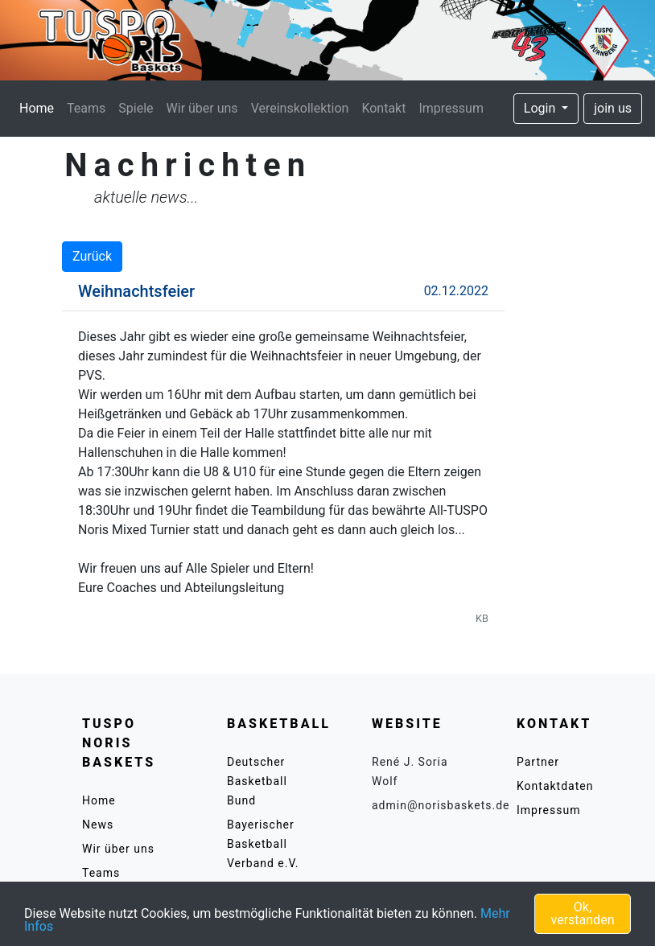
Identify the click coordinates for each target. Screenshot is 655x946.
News (97, 824)
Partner (538, 761)
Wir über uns (202, 108)
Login (541, 108)
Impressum (451, 108)
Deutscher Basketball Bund (257, 781)
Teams (86, 108)
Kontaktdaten (555, 785)
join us (613, 108)
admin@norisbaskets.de (441, 805)
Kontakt (383, 108)
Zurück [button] (92, 256)
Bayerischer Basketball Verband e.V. (263, 844)
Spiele (135, 108)
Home (39, 107)
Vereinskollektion (300, 108)
